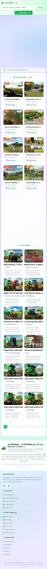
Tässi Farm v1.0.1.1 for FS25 (34, 155)
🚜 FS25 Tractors (8, 516)
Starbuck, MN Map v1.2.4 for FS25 (13, 182)
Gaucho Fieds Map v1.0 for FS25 (13, 127)
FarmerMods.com (8, 541)
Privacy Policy (8, 504)
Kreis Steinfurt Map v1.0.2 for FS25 (13, 99)
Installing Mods (8, 495)
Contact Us (7, 508)
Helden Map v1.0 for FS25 (34, 99)
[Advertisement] (23, 41)
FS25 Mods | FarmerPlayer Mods (17, 70)
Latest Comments (9, 501)
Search (40, 7)
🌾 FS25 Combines (9, 529)
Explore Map (10, 105)
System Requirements (11, 498)
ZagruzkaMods (7, 544)
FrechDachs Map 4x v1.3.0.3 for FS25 (34, 127)
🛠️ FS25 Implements (9, 532)
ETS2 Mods (6, 548)
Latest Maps (23, 77)
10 (42, 426)
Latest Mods (23, 245)
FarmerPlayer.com (18, 562)
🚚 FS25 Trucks (8, 526)
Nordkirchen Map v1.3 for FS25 (13, 155)
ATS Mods (6, 551)
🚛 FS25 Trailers (8, 523)
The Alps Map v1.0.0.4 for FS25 (34, 182)
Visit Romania (7, 554)
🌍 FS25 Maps (7, 520)
